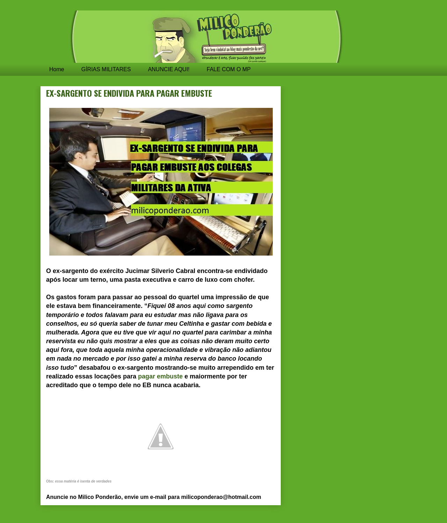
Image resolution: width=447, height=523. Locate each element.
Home (56, 69)
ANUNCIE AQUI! (169, 69)
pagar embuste (160, 376)
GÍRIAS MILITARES (106, 69)
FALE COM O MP (229, 69)
